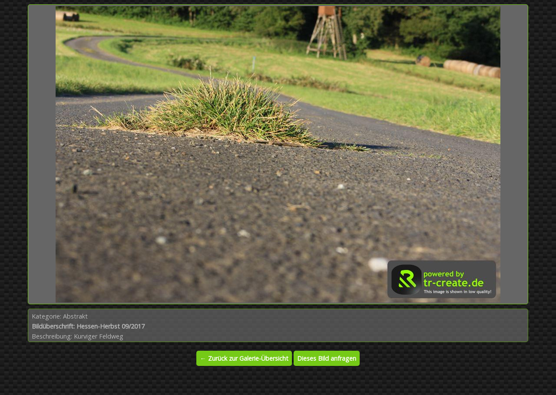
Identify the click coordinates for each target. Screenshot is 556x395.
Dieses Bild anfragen (326, 358)
